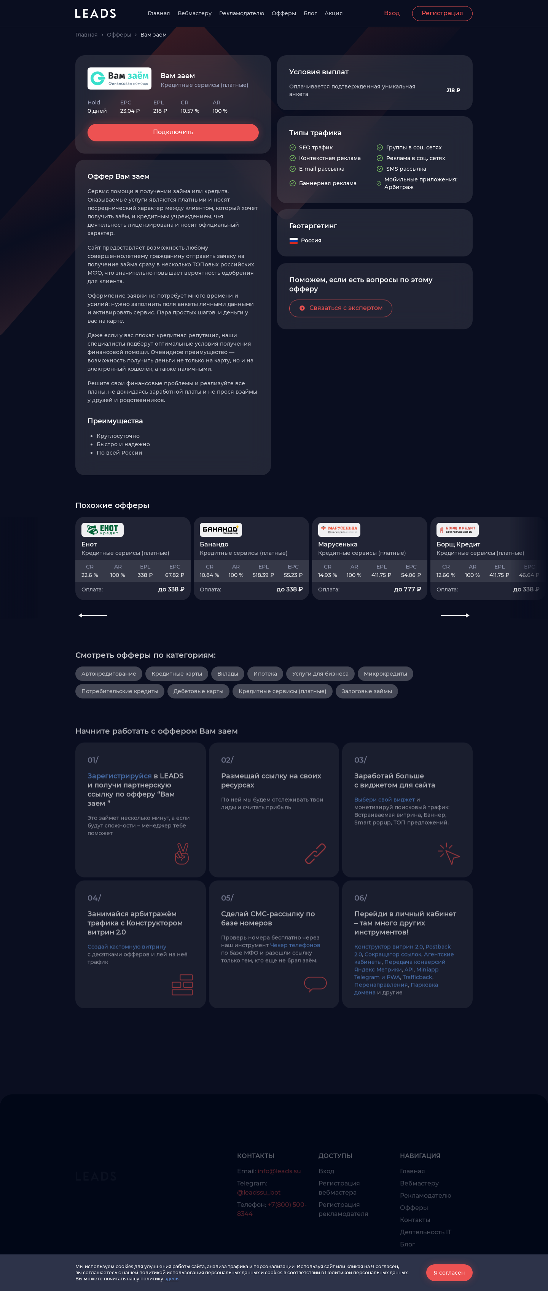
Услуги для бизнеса (320, 707)
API (409, 1006)
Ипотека (265, 707)
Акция (334, 13)
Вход (392, 13)
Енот (89, 570)
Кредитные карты (176, 707)
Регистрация (442, 13)
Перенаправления (381, 1021)
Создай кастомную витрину (127, 983)
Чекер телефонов (295, 982)
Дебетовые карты (198, 725)
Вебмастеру (195, 13)
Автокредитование (108, 707)
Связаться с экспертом (341, 328)
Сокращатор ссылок (393, 991)
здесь (171, 1278)
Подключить (173, 132)
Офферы (284, 13)
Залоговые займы (367, 725)
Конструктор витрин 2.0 (388, 983)
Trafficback (417, 1014)
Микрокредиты (385, 707)
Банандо (214, 570)
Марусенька (338, 570)
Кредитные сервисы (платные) (283, 725)
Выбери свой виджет (384, 836)
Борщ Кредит (458, 570)
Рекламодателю (241, 13)
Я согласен (449, 1272)
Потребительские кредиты (119, 725)
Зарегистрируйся (120, 813)
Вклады (227, 707)
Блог (310, 13)
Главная (159, 13)
